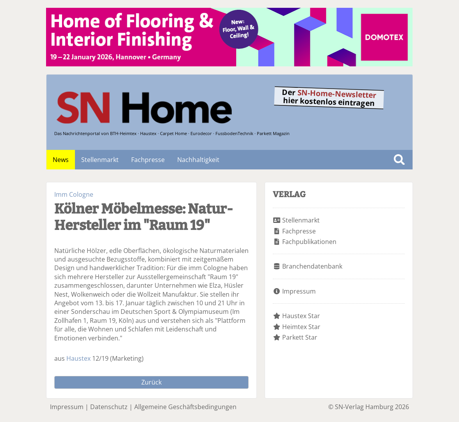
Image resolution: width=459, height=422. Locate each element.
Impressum (299, 291)
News (61, 159)
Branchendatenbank (312, 266)
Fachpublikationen (309, 241)
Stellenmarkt (100, 159)
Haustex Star (301, 316)
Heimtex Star (301, 326)
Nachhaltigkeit (198, 159)
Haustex (78, 358)
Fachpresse (148, 159)
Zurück (151, 382)
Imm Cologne (73, 194)
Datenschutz (109, 406)
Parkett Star (299, 337)
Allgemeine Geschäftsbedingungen (185, 406)
